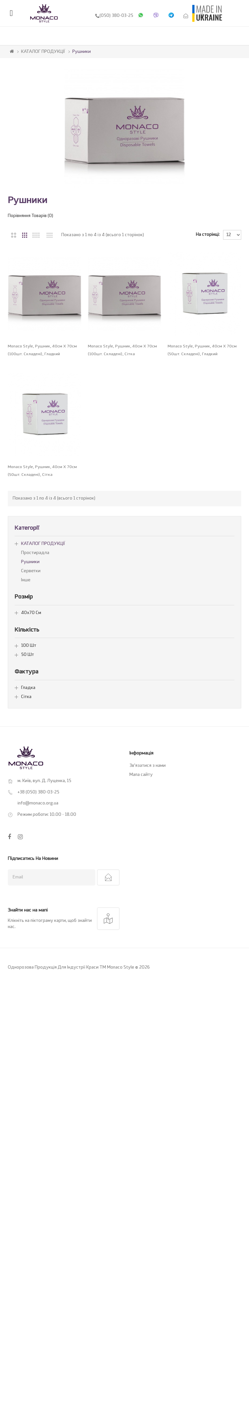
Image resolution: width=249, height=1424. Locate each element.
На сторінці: (207, 235)
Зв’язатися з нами (147, 901)
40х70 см (31, 747)
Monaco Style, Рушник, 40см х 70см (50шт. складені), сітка (42, 606)
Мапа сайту (141, 910)
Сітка (26, 832)
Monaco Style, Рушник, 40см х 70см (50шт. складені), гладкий (42, 480)
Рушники (81, 52)
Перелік (49, 235)
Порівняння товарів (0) (30, 216)
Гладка (28, 823)
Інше (25, 715)
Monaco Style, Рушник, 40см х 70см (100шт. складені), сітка (126, 355)
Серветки (31, 706)
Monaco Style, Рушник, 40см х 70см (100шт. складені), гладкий (42, 355)
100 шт (28, 780)
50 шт (27, 790)
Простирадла (35, 688)
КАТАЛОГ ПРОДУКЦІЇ (43, 52)
